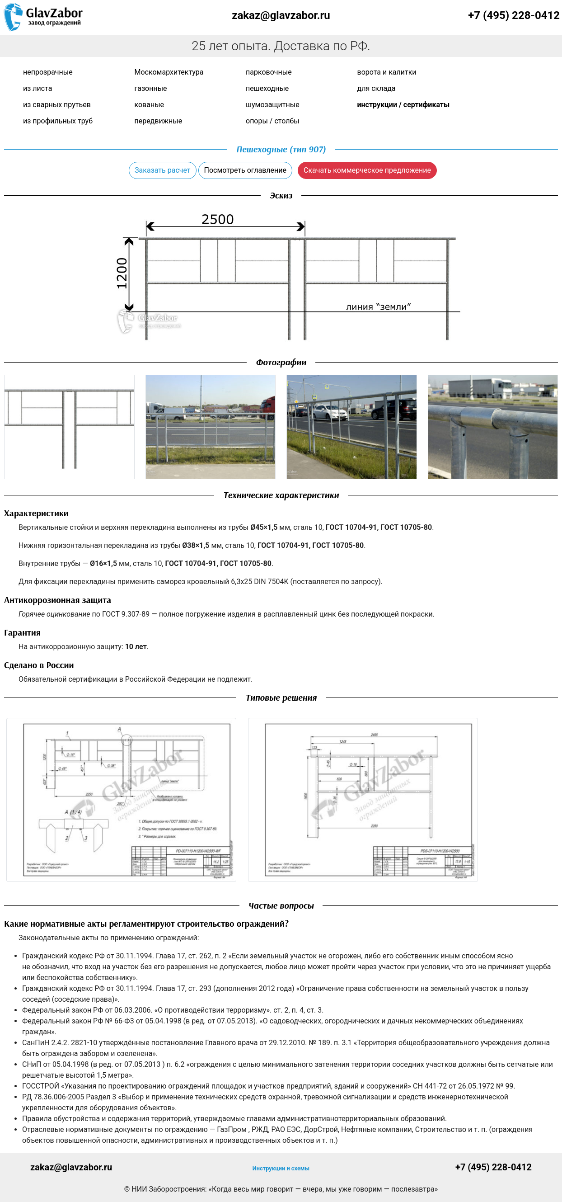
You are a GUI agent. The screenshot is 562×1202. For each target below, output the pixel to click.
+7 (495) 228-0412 (514, 15)
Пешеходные (267, 88)
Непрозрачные (48, 72)
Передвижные (159, 121)
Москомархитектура (169, 72)
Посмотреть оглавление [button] (245, 170)
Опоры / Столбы (273, 121)
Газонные (151, 88)
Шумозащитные (273, 104)
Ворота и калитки (387, 72)
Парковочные (269, 72)
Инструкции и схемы (281, 1168)
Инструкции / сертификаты (403, 104)
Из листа (37, 88)
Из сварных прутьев (57, 104)
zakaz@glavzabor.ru (281, 15)
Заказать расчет (162, 170)
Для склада (376, 88)
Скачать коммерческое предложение (367, 170)
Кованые (149, 104)
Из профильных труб (58, 121)
